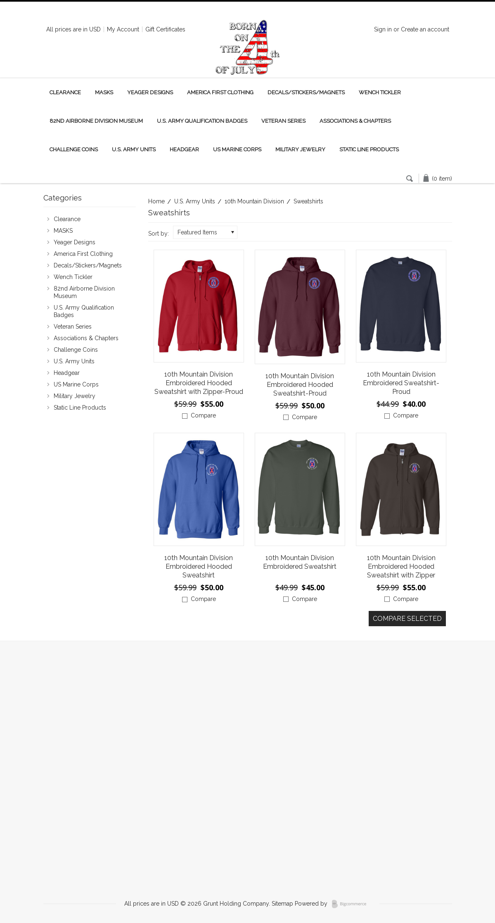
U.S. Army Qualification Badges (202, 121)
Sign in (383, 29)
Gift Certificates (165, 29)
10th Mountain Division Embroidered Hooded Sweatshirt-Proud (299, 384)
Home (156, 201)
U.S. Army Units (134, 149)
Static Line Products (369, 149)
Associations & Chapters (355, 121)
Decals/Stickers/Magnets (306, 92)
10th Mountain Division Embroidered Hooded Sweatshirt (198, 566)
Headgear (184, 149)
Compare (203, 415)
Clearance (65, 92)
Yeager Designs (150, 92)
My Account (123, 29)
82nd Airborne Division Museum (96, 121)
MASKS (104, 92)
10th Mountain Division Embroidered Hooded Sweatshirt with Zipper (401, 566)
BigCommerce (351, 904)
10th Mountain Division (254, 201)
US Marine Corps (237, 149)
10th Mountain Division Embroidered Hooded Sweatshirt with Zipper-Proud (198, 383)
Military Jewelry (300, 149)
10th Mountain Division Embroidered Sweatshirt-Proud (401, 383)
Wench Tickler (380, 92)
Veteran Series (283, 121)
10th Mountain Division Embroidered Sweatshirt (299, 562)
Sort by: (158, 233)
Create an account (425, 29)
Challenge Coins (74, 149)
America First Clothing (220, 92)
